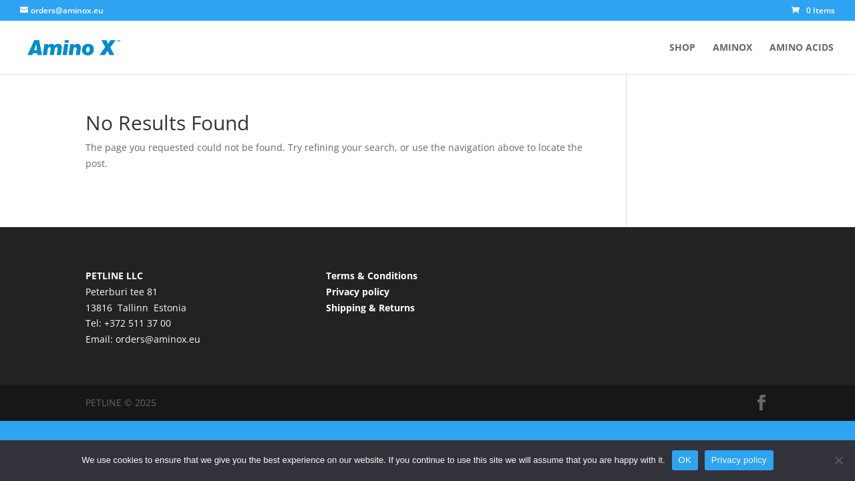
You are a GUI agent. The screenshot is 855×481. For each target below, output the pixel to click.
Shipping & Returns (370, 307)
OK (685, 460)
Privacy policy (357, 291)
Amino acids (802, 48)
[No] (838, 460)
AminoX (732, 48)
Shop (682, 48)
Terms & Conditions (371, 275)
